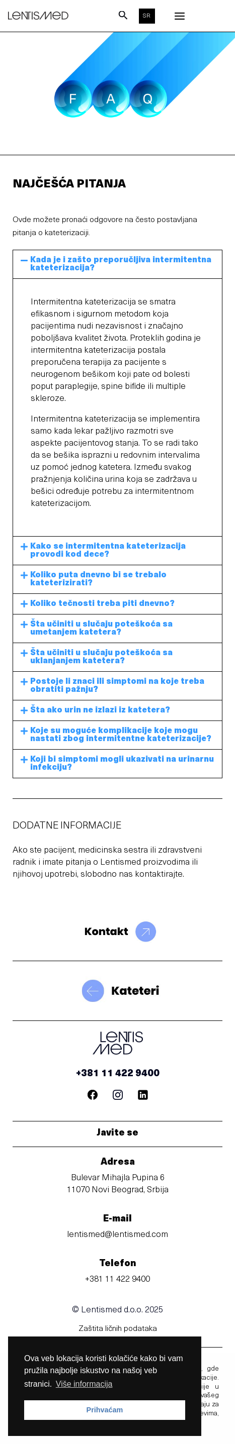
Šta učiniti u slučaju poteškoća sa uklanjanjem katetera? (101, 657)
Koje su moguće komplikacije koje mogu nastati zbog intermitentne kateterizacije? (120, 735)
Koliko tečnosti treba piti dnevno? (102, 604)
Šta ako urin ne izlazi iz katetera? (100, 710)
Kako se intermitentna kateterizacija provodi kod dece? (108, 551)
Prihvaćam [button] (105, 1410)
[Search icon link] (123, 18)
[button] (117, 264)
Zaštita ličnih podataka (118, 1329)
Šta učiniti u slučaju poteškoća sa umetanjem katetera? (101, 629)
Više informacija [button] (84, 1384)
